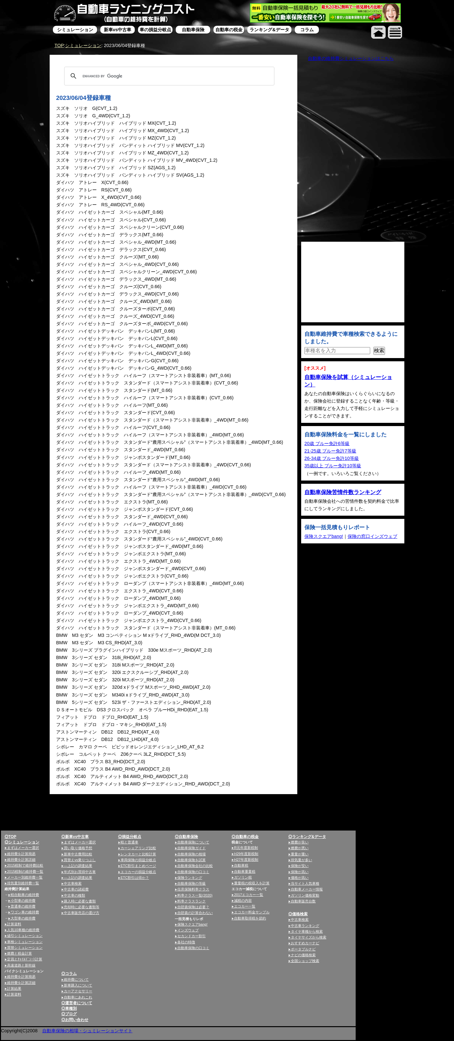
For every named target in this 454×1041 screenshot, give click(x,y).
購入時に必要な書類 (80, 901)
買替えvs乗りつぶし (80, 860)
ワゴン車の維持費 (25, 912)
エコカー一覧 (244, 906)
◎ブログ (69, 1014)
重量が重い (300, 854)
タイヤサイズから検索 (308, 937)
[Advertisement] (226, 840)
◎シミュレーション (22, 842)
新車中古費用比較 (78, 854)
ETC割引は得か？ (135, 878)
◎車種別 (69, 1008)
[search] (168, 76)
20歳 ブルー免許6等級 (327, 443)
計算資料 (14, 924)
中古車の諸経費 (76, 889)
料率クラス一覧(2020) (194, 895)
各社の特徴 (186, 942)
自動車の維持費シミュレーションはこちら (351, 58)
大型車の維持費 (23, 918)
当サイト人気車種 (305, 883)
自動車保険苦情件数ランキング (342, 492)
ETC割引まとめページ (138, 866)
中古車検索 (73, 883)
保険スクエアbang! (323, 536)
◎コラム (69, 973)
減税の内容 (243, 900)
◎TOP (10, 836)
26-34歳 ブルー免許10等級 (331, 458)
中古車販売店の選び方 (81, 913)
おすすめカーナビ (305, 943)
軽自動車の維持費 (25, 895)
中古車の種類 (74, 895)
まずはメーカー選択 (23, 848)
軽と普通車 (129, 842)
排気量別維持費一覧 (23, 883)
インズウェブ (188, 930)
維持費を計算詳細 (21, 859)
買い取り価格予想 (78, 848)
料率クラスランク (191, 901)
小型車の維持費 (23, 900)
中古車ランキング (305, 926)
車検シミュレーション (25, 942)
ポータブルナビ (303, 949)
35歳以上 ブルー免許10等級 (332, 465)
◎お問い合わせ (74, 1019)
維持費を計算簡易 (21, 854)
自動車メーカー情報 (307, 889)
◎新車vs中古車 (75, 836)
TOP (59, 45)
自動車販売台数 (303, 901)
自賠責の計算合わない (195, 913)
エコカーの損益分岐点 (138, 872)
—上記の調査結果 (78, 866)
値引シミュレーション (25, 936)
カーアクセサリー (78, 991)
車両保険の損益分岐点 (138, 860)
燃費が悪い (300, 848)
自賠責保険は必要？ (193, 907)
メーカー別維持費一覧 (25, 877)
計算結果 (14, 988)
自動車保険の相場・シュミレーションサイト (87, 1030)
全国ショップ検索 (305, 961)
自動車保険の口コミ (193, 948)
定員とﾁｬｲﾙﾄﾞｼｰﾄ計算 (24, 959)
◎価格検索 (298, 914)
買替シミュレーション (25, 947)
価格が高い (300, 878)
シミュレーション (83, 45)
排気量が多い (301, 860)
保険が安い (300, 866)
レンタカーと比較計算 (138, 854)
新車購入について (78, 985)
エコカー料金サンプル (252, 912)
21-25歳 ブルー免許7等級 (330, 450)
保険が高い (300, 872)
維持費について (76, 979)
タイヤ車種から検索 (307, 931)
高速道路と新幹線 (21, 965)
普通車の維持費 (23, 906)
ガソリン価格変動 (305, 895)
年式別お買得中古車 (80, 872)
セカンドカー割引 (191, 936)
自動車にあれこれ (78, 997)
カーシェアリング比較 (138, 848)
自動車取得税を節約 (250, 918)
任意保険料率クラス (193, 889)
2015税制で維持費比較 (25, 865)
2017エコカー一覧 (248, 895)
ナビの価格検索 (303, 955)
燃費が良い (300, 842)
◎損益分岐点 (129, 836)
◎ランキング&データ (307, 836)
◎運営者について (76, 1003)
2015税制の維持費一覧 (25, 871)
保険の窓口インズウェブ (372, 536)
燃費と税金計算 (19, 953)
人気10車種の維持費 (23, 930)
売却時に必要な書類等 (81, 907)
